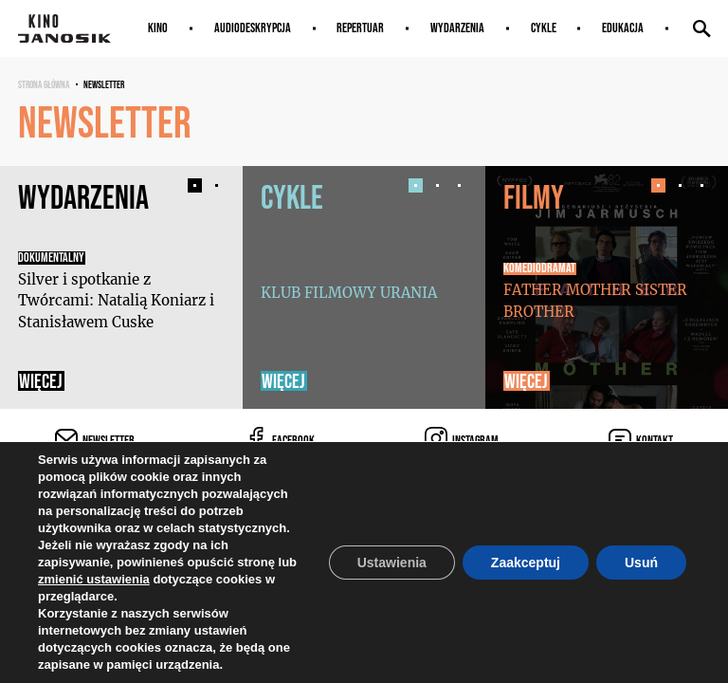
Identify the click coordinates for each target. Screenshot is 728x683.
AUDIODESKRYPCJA (252, 28)
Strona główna (43, 84)
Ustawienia (392, 562)
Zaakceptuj (525, 562)
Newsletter (103, 84)
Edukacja (623, 28)
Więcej (41, 381)
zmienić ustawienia (94, 579)
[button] (195, 185)
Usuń (641, 562)
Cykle (543, 28)
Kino (158, 28)
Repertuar (360, 28)
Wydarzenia (457, 28)
